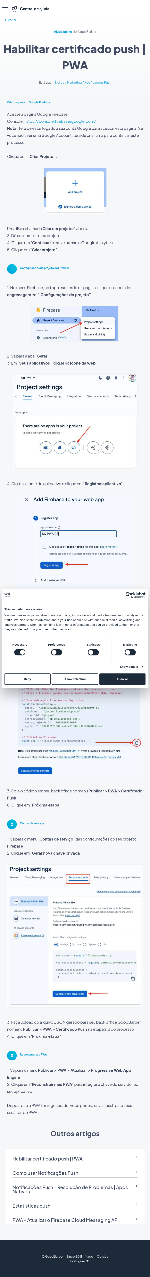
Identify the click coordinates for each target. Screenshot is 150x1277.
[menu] (5, 9)
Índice (59, 82)
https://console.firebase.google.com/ (60, 121)
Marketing (74, 82)
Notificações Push (97, 82)
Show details (129, 666)
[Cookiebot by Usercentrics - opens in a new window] (128, 595)
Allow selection (75, 679)
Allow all (123, 679)
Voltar (10, 20)
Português (79, 1261)
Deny (27, 679)
